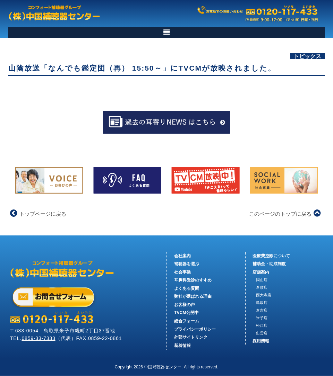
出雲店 (261, 333)
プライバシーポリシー (195, 329)
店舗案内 (261, 272)
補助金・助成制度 (269, 264)
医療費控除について (271, 255)
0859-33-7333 (39, 338)
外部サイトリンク (190, 337)
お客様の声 (184, 304)
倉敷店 (261, 288)
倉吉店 (261, 310)
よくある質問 (186, 288)
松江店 (261, 325)
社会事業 (182, 272)
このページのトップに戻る (285, 214)
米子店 (261, 318)
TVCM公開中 (186, 313)
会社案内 (182, 255)
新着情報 (182, 345)
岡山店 (261, 280)
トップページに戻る (38, 214)
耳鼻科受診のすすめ (193, 280)
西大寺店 (263, 295)
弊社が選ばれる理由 (193, 296)
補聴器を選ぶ (186, 264)
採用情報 (261, 341)
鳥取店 (261, 303)
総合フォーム (186, 321)
